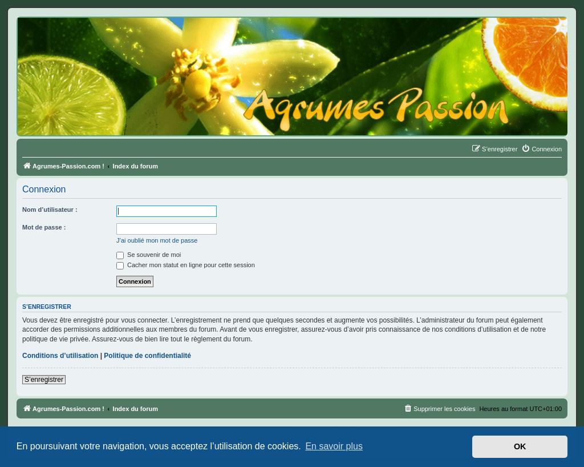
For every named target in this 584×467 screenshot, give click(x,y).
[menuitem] (541, 149)
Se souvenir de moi (148, 254)
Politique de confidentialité (147, 356)
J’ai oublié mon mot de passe (156, 240)
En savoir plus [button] (334, 446)
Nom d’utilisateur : (50, 209)
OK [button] (520, 446)
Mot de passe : (44, 227)
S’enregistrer (44, 380)
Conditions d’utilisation (60, 356)
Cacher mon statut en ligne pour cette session (185, 264)
